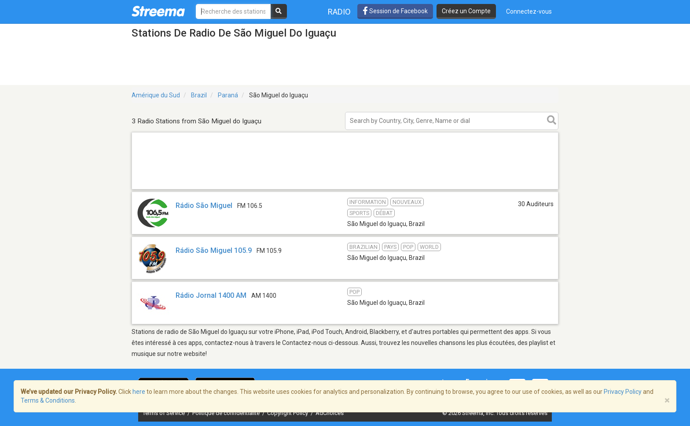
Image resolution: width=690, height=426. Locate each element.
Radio (339, 11)
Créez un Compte (466, 11)
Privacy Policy (623, 391)
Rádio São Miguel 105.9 (214, 250)
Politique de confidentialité (226, 413)
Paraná (228, 95)
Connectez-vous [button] (529, 11)
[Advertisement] (345, 189)
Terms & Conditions (48, 400)
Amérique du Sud (156, 95)
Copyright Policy (288, 413)
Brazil (199, 95)
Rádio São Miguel (204, 205)
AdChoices (330, 413)
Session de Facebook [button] (395, 11)
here (138, 391)
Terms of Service (164, 413)
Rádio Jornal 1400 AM (211, 295)
